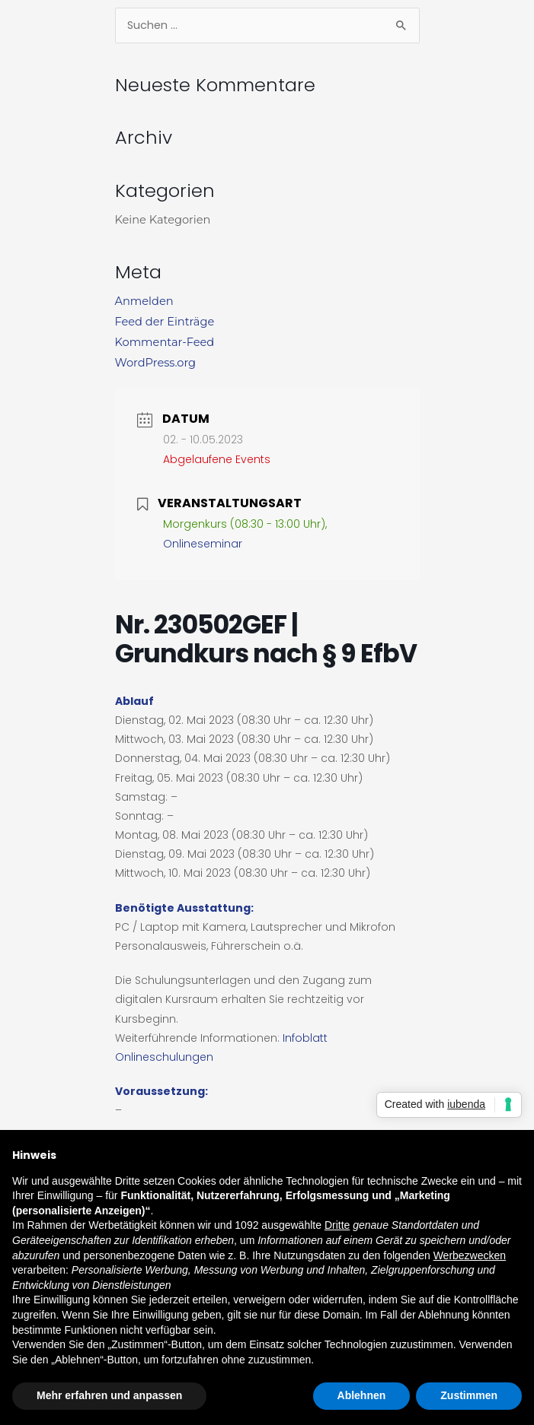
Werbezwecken (469, 1255)
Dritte (337, 1225)
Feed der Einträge (165, 321)
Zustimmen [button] (468, 1395)
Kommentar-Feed (165, 342)
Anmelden (144, 301)
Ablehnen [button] (361, 1395)
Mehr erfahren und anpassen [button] (109, 1395)
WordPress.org (156, 363)
